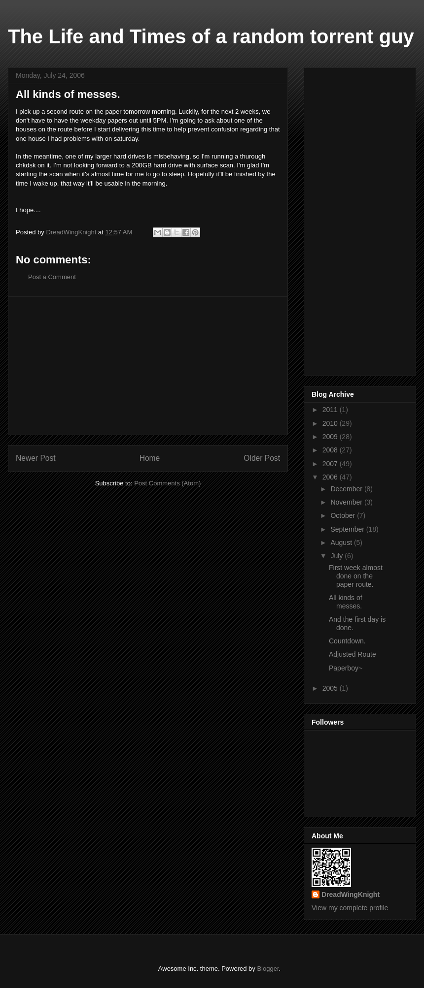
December (347, 489)
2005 (331, 688)
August (341, 542)
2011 (331, 410)
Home (150, 458)
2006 (331, 477)
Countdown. (347, 641)
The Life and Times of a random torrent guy (211, 36)
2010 (331, 423)
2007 (331, 464)
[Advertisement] (148, 365)
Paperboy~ (345, 668)
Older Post (262, 458)
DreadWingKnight (350, 894)
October (343, 515)
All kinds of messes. (345, 602)
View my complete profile (350, 908)
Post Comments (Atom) (167, 483)
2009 (331, 437)
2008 (331, 450)
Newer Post (36, 458)
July (337, 556)
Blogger (268, 968)
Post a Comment (52, 277)
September (348, 529)
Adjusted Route (352, 654)
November (347, 502)
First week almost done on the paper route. (356, 576)
